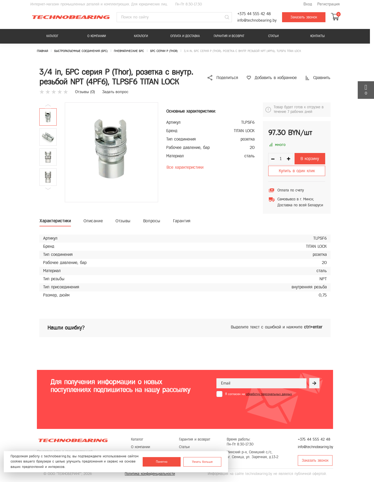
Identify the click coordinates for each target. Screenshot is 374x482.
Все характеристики (185, 167)
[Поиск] (227, 17)
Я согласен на (258, 394)
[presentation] (257, 410)
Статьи (273, 36)
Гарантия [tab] (182, 221)
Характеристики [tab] (55, 221)
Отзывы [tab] (123, 221)
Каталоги (141, 36)
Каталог (52, 36)
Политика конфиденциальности (150, 474)
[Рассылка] (314, 383)
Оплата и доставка (185, 36)
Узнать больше (202, 461)
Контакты (317, 36)
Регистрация (328, 4)
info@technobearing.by (257, 20)
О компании (96, 36)
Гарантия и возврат (229, 36)
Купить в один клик (297, 170)
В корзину (310, 158)
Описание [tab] (93, 221)
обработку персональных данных (269, 394)
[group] (111, 152)
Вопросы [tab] (151, 221)
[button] (48, 189)
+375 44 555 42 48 (254, 14)
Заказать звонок (303, 17)
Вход (307, 4)
